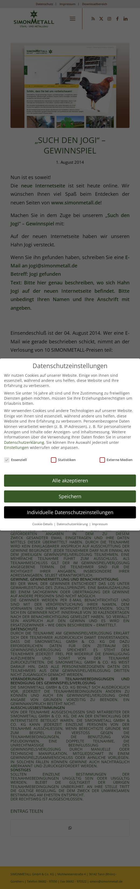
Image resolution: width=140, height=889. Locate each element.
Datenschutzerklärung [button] (73, 520)
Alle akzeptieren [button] (70, 476)
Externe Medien (116, 455)
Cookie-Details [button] (42, 520)
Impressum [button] (100, 520)
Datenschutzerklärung (24, 438)
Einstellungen (16, 443)
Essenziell (15, 455)
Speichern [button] (70, 492)
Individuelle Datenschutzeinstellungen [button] (70, 508)
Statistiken (63, 455)
